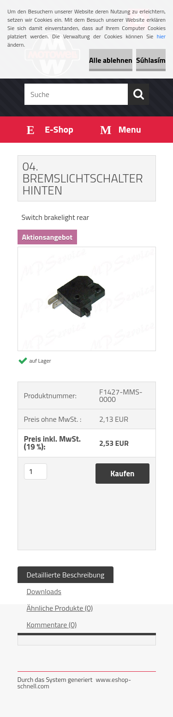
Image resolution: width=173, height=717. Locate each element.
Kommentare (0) (52, 624)
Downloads (44, 591)
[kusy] (35, 471)
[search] (138, 94)
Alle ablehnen (110, 60)
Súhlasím (151, 60)
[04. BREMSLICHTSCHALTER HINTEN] (86, 250)
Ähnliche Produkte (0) (60, 608)
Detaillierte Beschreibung (66, 574)
